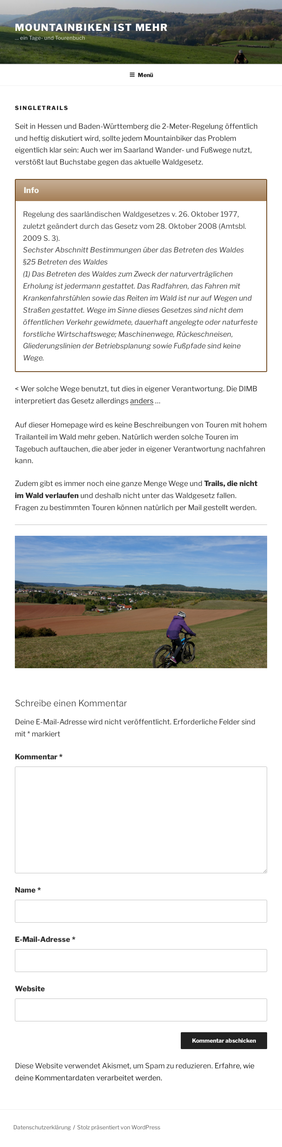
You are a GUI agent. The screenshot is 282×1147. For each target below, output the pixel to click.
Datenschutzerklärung (42, 1127)
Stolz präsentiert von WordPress (118, 1127)
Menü (141, 74)
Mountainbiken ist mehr (91, 27)
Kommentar (39, 756)
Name (28, 890)
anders (141, 401)
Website (30, 988)
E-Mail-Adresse (45, 939)
